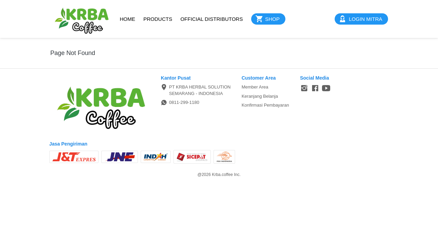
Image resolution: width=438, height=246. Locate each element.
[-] (304, 88)
